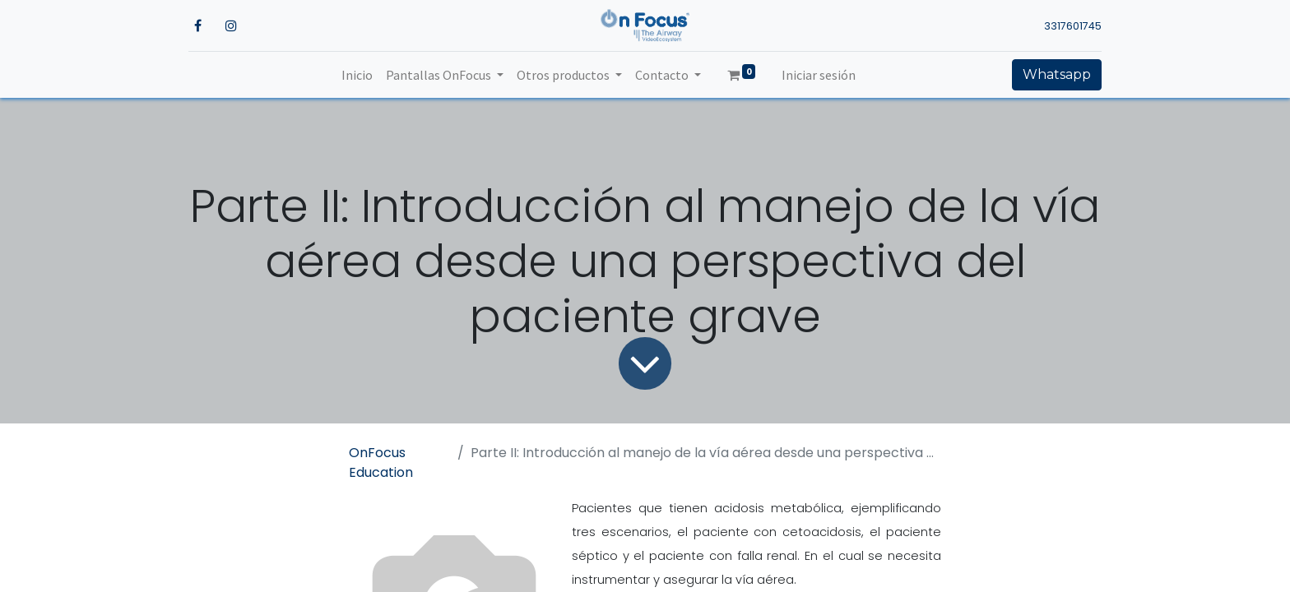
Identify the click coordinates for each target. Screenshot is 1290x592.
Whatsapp (1057, 74)
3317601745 (1073, 26)
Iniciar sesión (819, 75)
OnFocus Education (381, 462)
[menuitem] (357, 74)
